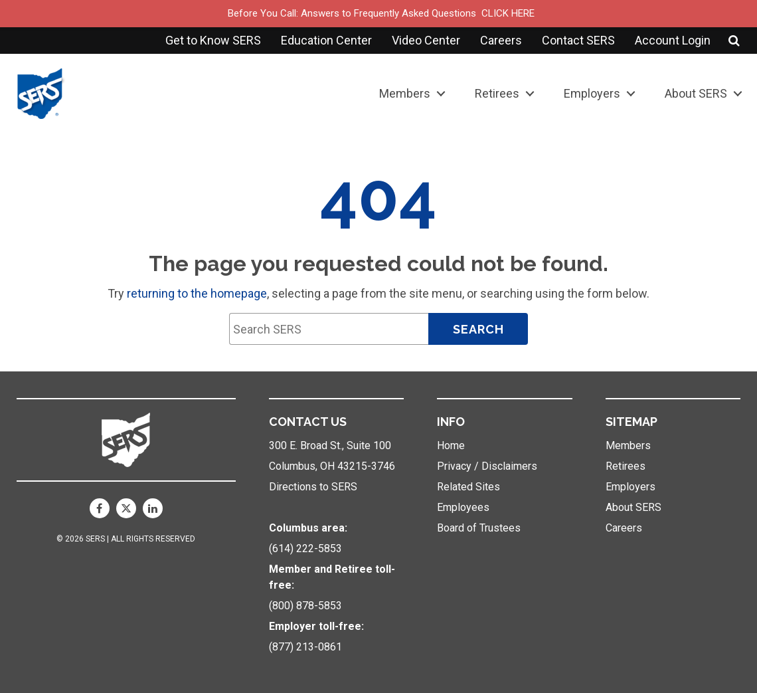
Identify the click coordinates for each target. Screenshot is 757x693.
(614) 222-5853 (305, 548)
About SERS (696, 93)
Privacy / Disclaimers (487, 466)
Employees (463, 507)
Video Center (426, 40)
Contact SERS (578, 40)
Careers (501, 40)
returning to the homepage (197, 293)
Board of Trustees (479, 528)
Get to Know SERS (213, 40)
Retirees (497, 93)
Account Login (673, 40)
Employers (592, 93)
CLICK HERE (508, 13)
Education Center (326, 40)
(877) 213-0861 (305, 647)
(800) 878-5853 (305, 605)
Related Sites (468, 486)
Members (404, 93)
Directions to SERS (313, 486)
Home (451, 445)
